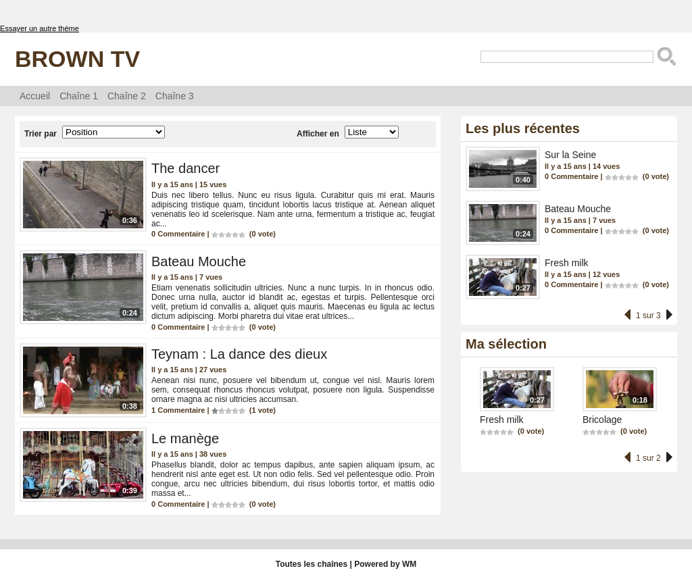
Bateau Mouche (198, 261)
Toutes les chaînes (311, 564)
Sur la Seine (570, 154)
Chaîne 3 (174, 96)
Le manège (185, 438)
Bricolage (602, 419)
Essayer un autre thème (39, 28)
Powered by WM (385, 564)
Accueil (35, 96)
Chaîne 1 (78, 96)
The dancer (185, 168)
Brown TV (77, 59)
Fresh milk (567, 262)
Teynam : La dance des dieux (239, 354)
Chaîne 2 (126, 96)
